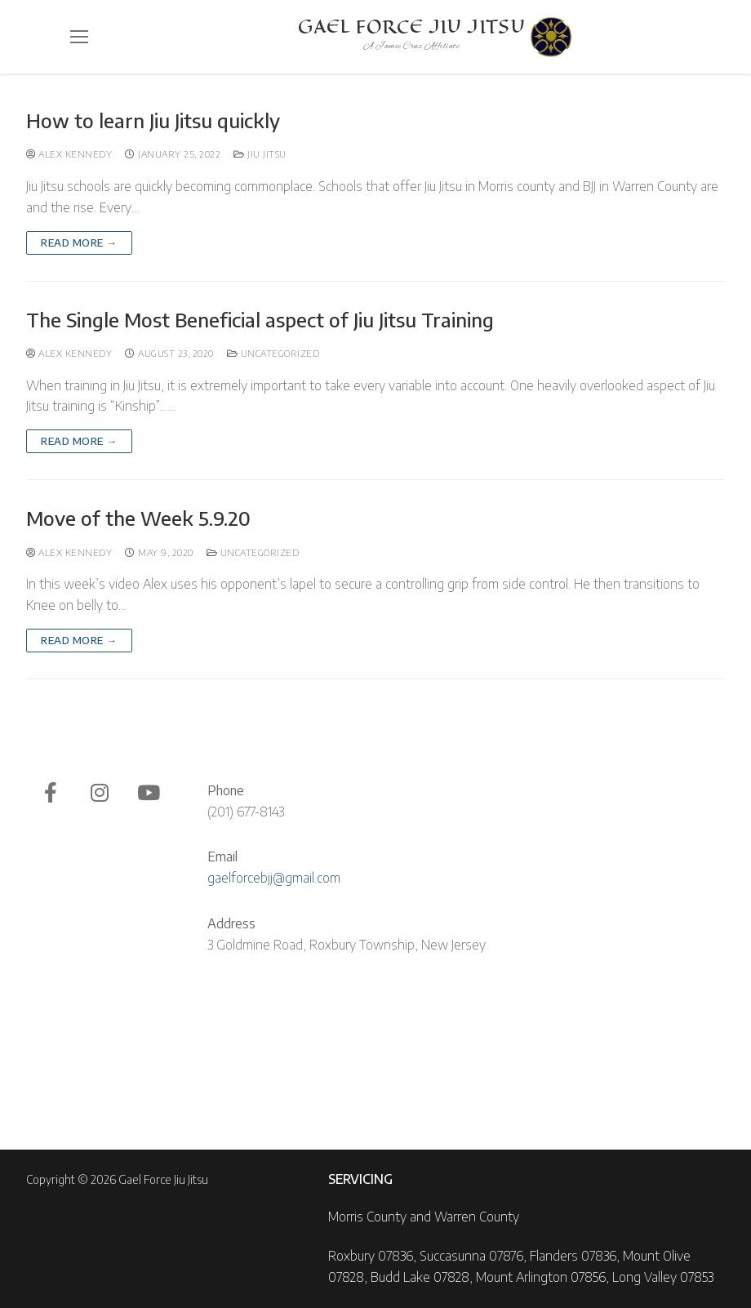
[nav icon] (79, 37)
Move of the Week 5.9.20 (138, 518)
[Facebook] (50, 792)
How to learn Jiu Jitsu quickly (153, 120)
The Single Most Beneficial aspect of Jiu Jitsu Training (260, 319)
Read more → (79, 242)
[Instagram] (99, 792)
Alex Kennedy (69, 154)
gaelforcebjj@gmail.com (273, 878)
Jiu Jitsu (260, 154)
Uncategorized (273, 353)
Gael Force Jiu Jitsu (411, 27)
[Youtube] (148, 792)
